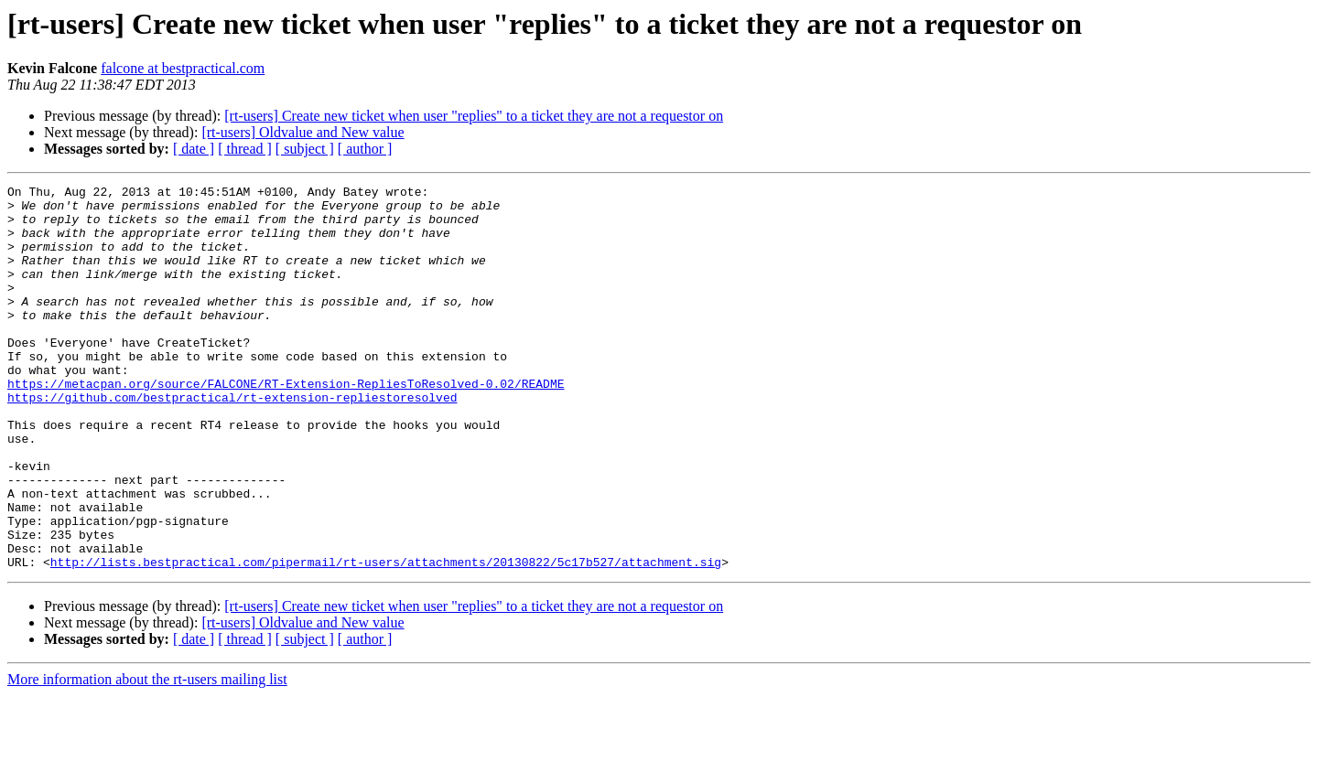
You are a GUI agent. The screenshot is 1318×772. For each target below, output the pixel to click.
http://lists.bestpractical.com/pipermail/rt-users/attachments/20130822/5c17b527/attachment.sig (385, 638)
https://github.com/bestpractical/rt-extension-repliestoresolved (232, 441)
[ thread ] (245, 148)
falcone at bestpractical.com (183, 68)
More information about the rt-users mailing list (147, 756)
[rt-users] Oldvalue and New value (302, 132)
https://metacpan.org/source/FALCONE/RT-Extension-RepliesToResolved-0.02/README (285, 424)
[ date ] (193, 148)
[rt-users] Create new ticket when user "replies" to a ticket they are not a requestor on (473, 115)
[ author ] (365, 148)
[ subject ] (304, 148)
